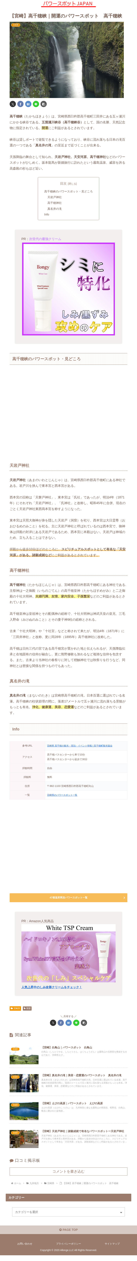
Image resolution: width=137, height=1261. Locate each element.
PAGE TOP (68, 1235)
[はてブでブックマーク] (28, 104)
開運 (27, 1008)
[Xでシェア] (13, 104)
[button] (43, 104)
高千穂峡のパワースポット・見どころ (68, 191)
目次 (63, 183)
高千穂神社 (55, 203)
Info (46, 214)
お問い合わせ (24, 1249)
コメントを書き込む (68, 1176)
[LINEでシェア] (36, 104)
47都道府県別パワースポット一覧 (68, 897)
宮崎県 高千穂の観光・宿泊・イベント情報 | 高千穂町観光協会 (82, 746)
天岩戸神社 (55, 197)
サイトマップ (112, 1249)
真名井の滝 (55, 208)
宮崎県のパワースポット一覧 (63, 795)
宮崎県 (15, 1008)
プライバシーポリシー (68, 1249)
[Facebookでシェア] (20, 104)
